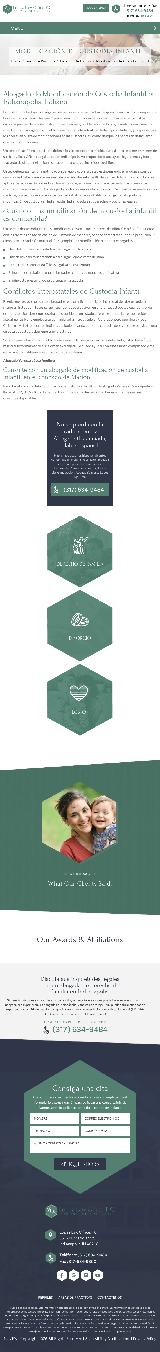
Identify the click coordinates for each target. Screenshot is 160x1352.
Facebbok (62, 1275)
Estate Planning (80, 700)
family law (80, 552)
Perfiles (45, 1297)
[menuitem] (133, 16)
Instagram (86, 1275)
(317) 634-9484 (139, 10)
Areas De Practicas (75, 1297)
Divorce (80, 626)
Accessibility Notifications (107, 1338)
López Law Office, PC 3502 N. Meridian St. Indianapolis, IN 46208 (79, 1238)
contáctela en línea (67, 1014)
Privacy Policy (144, 1338)
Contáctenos (109, 1297)
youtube (98, 1275)
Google (74, 1275)
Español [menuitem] (147, 16)
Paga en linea (96, 7)
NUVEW (11, 1338)
